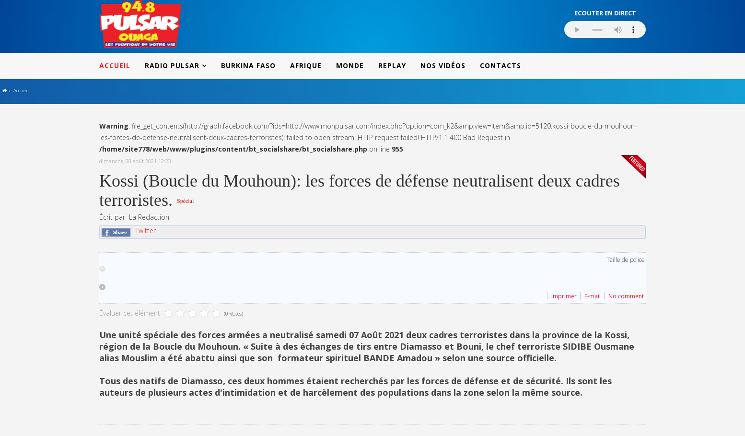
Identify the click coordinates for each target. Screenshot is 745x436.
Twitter (145, 230)
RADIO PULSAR (172, 65)
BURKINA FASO (248, 65)
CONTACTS (500, 65)
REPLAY (392, 65)
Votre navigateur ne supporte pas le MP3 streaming (605, 29)
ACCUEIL (114, 65)
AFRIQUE (306, 65)
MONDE (350, 65)
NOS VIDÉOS (443, 65)
